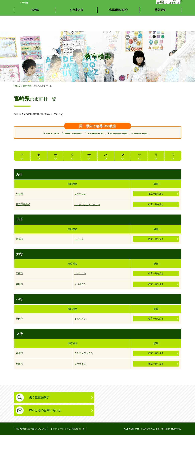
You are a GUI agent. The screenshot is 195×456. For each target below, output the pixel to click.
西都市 (19, 248)
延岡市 (19, 296)
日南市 (19, 284)
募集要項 (160, 25)
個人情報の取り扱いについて (31, 449)
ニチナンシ (80, 284)
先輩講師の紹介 (118, 25)
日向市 (19, 332)
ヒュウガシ (80, 332)
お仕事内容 (76, 25)
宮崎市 (19, 381)
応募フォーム (171, 13)
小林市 (19, 200)
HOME (35, 25)
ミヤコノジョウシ (83, 368)
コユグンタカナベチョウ (87, 212)
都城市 (19, 368)
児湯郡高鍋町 (23, 212)
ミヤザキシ (80, 381)
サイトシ (79, 248)
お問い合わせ (148, 13)
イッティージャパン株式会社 (65, 449)
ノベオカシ (80, 296)
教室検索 (27, 86)
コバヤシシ (80, 200)
